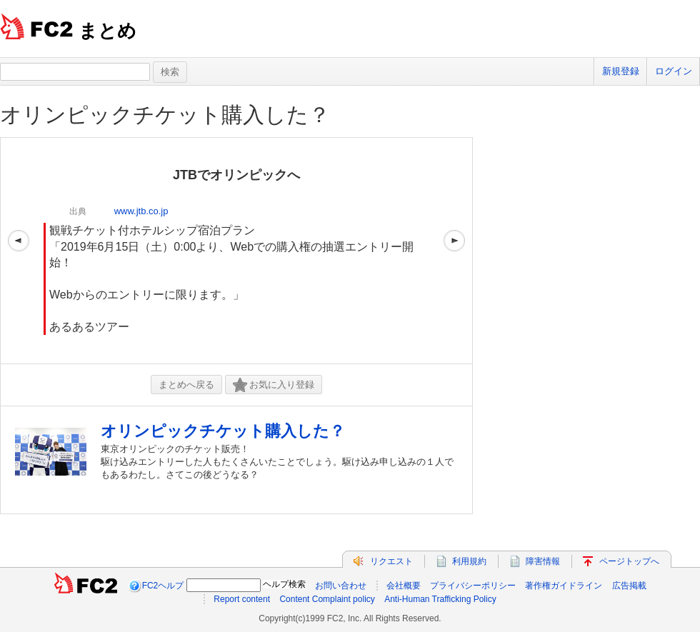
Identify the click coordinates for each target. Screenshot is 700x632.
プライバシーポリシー (473, 586)
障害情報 (543, 561)
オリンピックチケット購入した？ (165, 114)
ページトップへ (629, 561)
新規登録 (620, 71)
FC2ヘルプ (163, 586)
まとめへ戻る (186, 384)
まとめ (107, 30)
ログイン (673, 71)
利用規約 (469, 561)
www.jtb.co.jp (141, 211)
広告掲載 (629, 586)
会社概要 (403, 586)
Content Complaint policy (326, 599)
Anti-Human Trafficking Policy (440, 599)
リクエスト (391, 561)
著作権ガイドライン (563, 586)
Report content (242, 599)
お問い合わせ (340, 586)
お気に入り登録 (273, 385)
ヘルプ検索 (284, 584)
